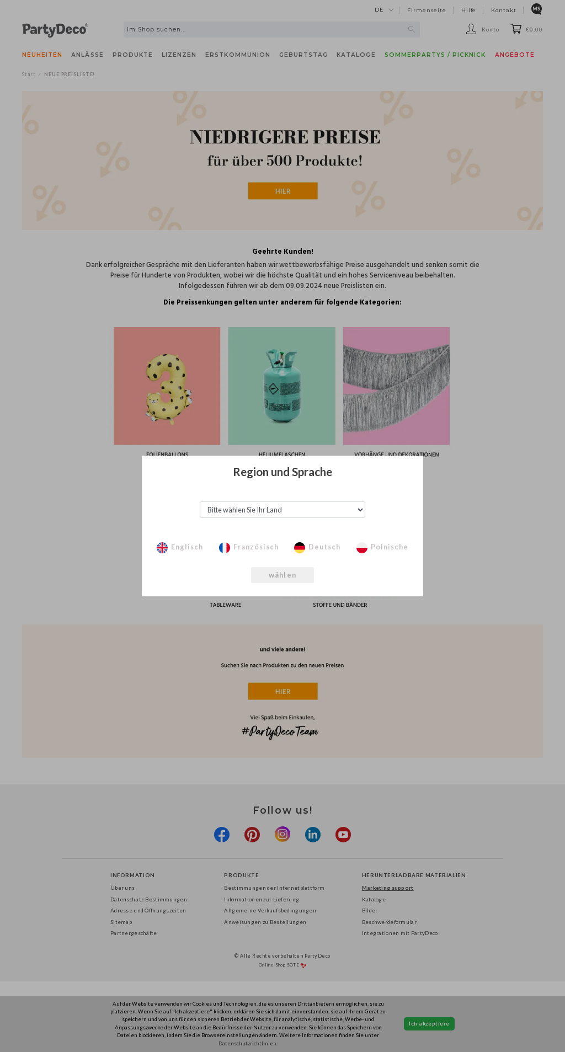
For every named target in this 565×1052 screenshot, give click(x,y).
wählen (282, 574)
